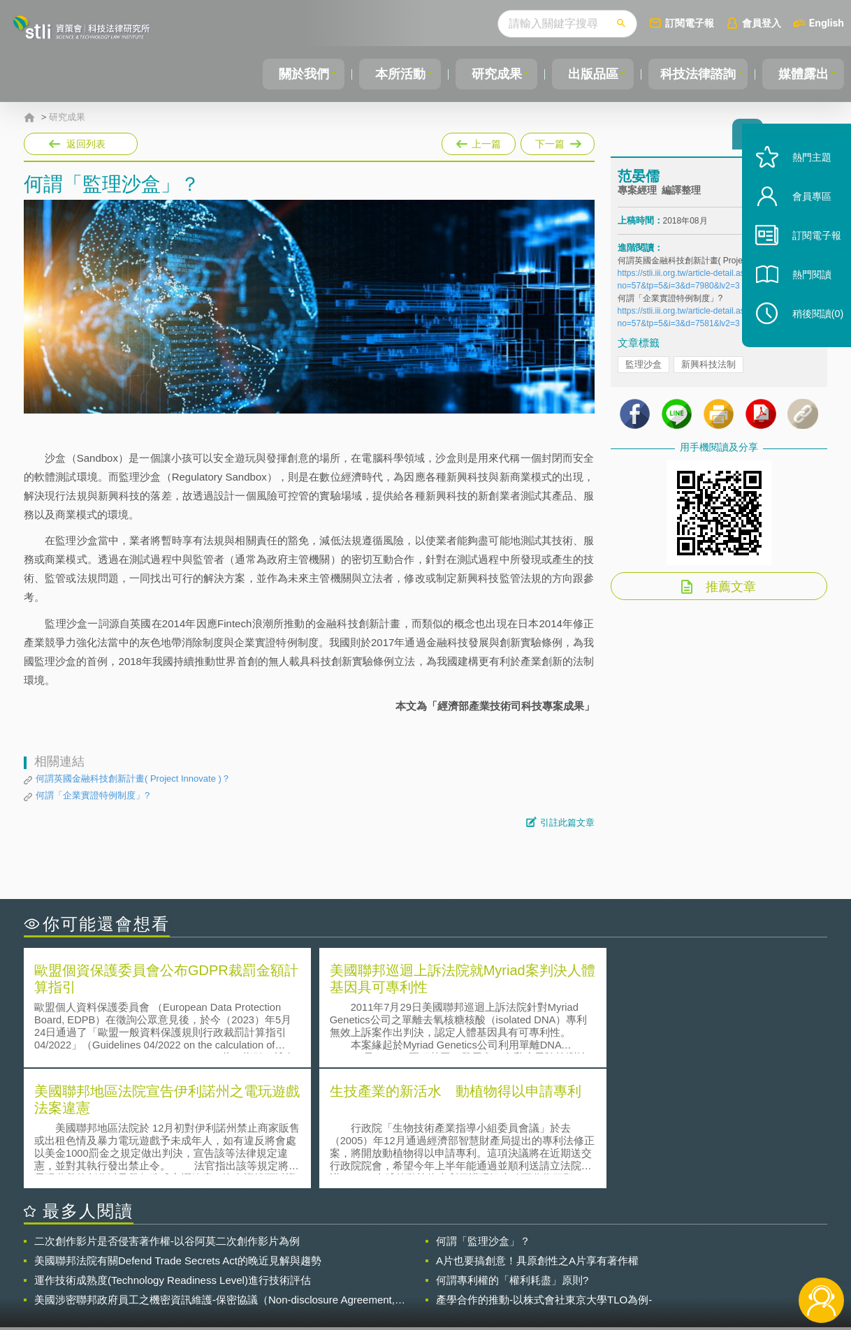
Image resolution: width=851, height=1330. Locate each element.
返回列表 (86, 143)
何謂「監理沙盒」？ (483, 1119)
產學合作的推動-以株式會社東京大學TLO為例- (544, 1177)
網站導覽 (515, 1272)
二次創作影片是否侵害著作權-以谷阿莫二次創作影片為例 (167, 1119)
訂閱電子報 (689, 23)
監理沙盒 (643, 368)
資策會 (625, 1253)
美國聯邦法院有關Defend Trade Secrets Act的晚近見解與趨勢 (177, 1138)
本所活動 (399, 74)
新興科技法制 (708, 368)
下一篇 (556, 141)
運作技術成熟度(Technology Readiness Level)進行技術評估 (172, 1158)
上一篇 (479, 141)
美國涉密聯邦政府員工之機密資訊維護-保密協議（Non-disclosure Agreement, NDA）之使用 (214, 1177)
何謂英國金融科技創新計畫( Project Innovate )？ (133, 778)
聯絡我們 (429, 1272)
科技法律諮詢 (696, 74)
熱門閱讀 (803, 294)
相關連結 (706, 1253)
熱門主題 (803, 176)
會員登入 (761, 23)
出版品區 (590, 74)
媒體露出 (803, 74)
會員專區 (803, 215)
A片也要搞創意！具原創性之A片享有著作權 (537, 1138)
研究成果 (494, 74)
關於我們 (303, 74)
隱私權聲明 (434, 1253)
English (826, 23)
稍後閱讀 (810, 333)
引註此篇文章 (567, 822)
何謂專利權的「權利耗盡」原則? (512, 1158)
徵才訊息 (515, 1253)
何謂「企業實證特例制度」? (93, 795)
